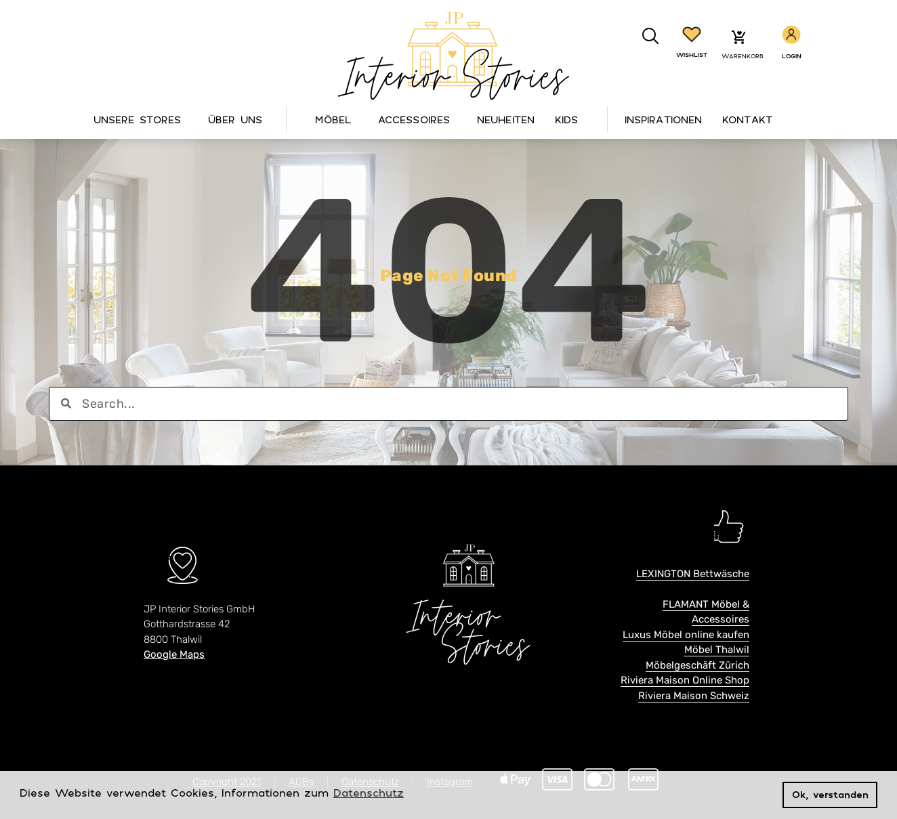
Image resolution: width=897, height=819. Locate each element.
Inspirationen (663, 119)
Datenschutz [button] (368, 792)
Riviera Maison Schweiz (693, 696)
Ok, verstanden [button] (830, 794)
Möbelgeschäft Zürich (697, 665)
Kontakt (747, 119)
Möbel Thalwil (716, 650)
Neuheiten (506, 119)
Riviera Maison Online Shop (685, 680)
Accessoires (417, 119)
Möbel (336, 119)
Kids (566, 119)
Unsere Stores (140, 119)
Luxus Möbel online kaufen (686, 635)
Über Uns (238, 119)
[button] (651, 36)
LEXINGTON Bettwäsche (692, 574)
